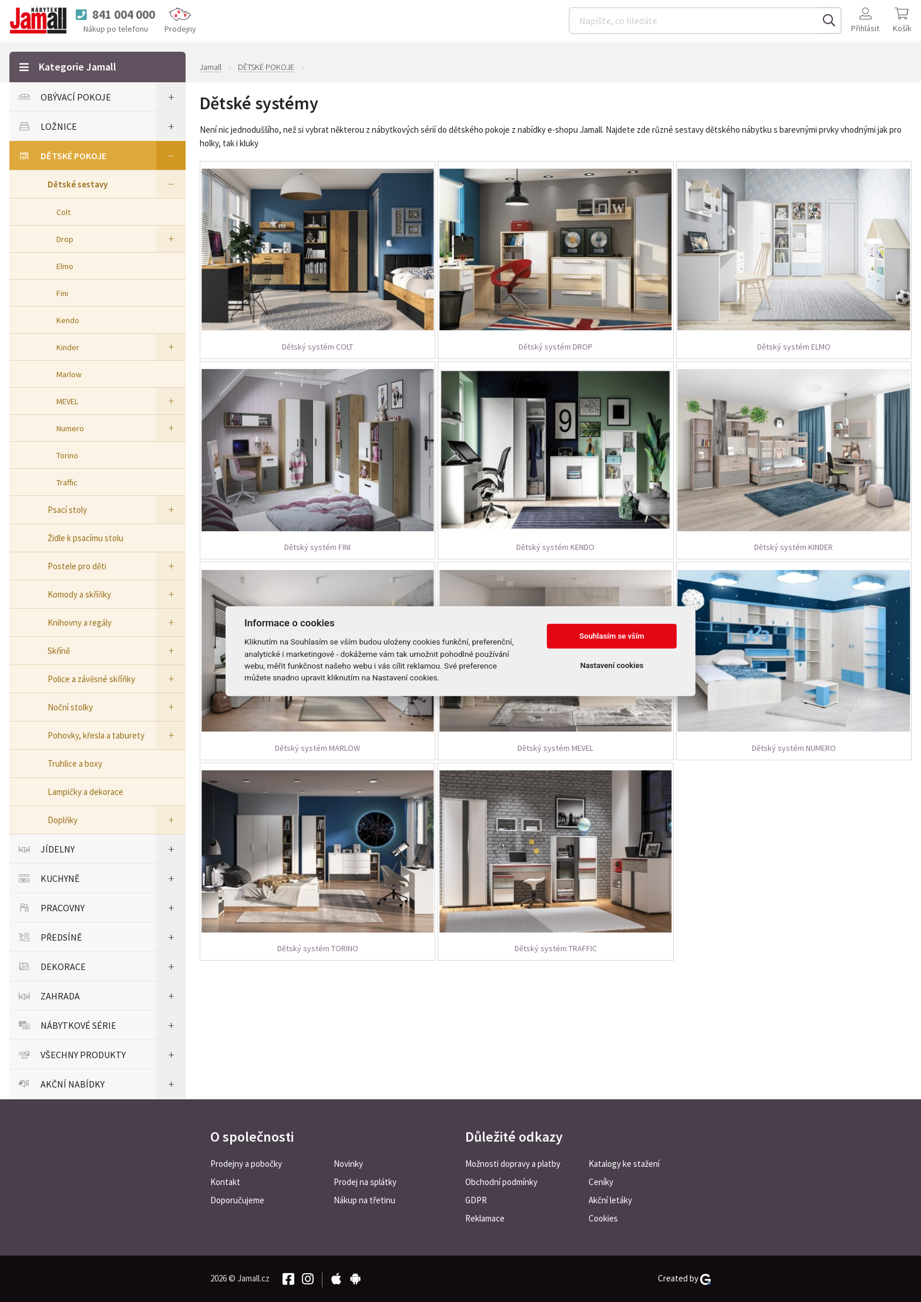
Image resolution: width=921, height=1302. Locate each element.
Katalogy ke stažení (624, 1163)
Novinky (348, 1163)
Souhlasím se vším (611, 636)
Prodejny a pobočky (246, 1163)
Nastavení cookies (612, 665)
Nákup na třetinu (364, 1200)
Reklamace (485, 1218)
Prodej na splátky (365, 1181)
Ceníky (601, 1181)
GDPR (476, 1200)
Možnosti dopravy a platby (512, 1163)
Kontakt (225, 1181)
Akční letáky (610, 1200)
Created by (684, 1278)
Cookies (603, 1218)
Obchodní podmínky (501, 1181)
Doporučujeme (237, 1200)
